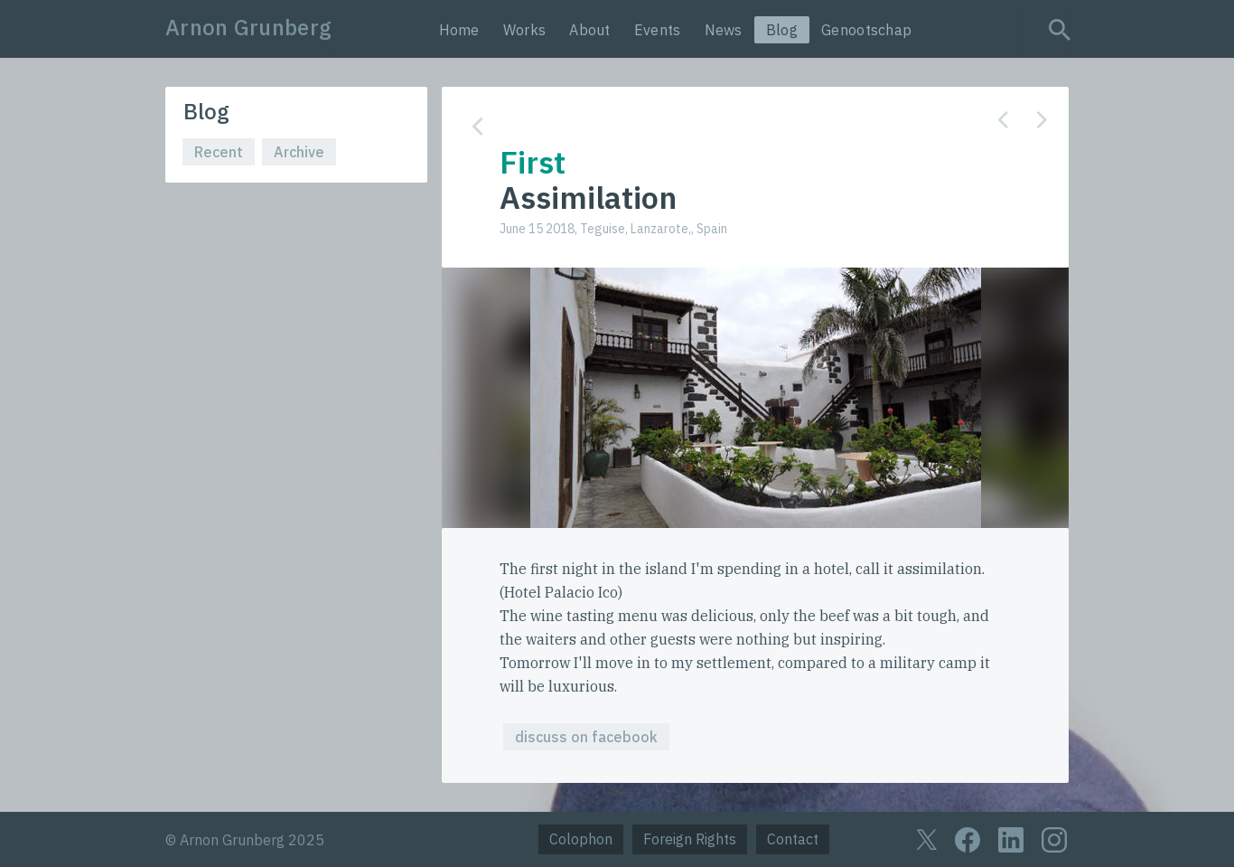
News (724, 30)
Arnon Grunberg (248, 27)
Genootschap (866, 30)
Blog (782, 30)
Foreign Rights (689, 839)
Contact (792, 839)
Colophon (580, 839)
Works (525, 30)
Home (459, 30)
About (590, 30)
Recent (218, 152)
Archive (299, 152)
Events (657, 30)
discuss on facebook (586, 737)
